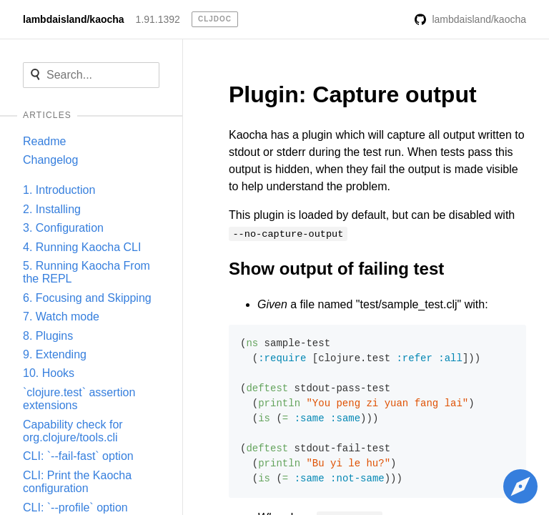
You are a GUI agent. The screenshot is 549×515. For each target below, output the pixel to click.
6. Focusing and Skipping (87, 298)
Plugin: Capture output (353, 94)
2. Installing (52, 209)
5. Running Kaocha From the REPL (86, 272)
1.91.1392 (158, 19)
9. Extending (54, 354)
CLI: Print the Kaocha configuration (77, 481)
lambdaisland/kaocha (73, 19)
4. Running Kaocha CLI (82, 247)
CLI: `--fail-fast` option (78, 456)
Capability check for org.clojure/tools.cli (73, 430)
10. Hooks (48, 373)
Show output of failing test (336, 268)
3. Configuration (63, 228)
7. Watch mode (61, 316)
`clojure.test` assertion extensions (79, 398)
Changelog (50, 160)
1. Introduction (59, 190)
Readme (44, 141)
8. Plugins (48, 336)
